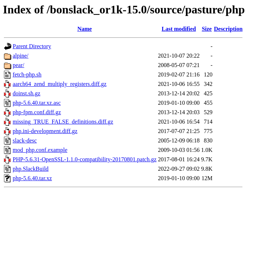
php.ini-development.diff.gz (45, 131)
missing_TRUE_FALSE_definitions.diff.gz (63, 122)
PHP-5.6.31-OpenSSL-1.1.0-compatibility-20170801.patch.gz (84, 159)
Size (207, 29)
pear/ (18, 65)
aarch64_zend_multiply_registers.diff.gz (59, 84)
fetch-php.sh (27, 74)
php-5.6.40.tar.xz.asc (37, 103)
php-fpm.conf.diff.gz (37, 112)
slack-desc (25, 140)
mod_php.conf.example (40, 150)
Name (84, 29)
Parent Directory (32, 46)
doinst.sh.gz (26, 93)
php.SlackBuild (31, 169)
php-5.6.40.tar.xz (32, 178)
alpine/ (21, 56)
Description (228, 29)
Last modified (179, 29)
